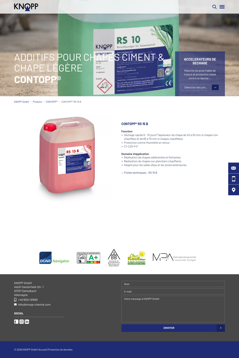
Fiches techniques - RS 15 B (140, 172)
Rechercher (214, 7)
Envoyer (168, 327)
